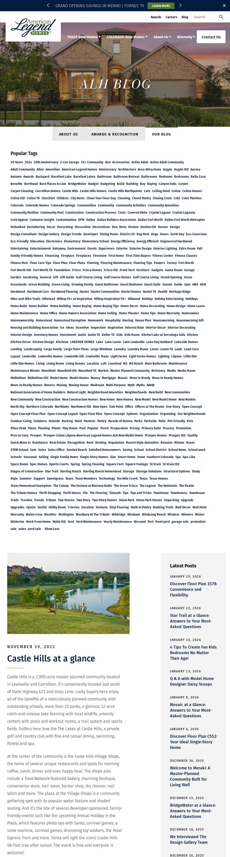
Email (120, 811)
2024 (28, 162)
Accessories (121, 162)
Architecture (127, 169)
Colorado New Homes (53, 768)
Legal (67, 774)
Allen (40, 169)
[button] (48, 5)
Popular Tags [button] (24, 153)
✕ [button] (224, 5)
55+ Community (92, 162)
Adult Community (23, 169)
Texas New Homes (20, 768)
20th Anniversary (46, 162)
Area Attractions (149, 169)
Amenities (53, 169)
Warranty (96, 768)
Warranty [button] (184, 37)
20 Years (17, 162)
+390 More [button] (172, 169)
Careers (171, 17)
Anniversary (107, 169)
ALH (108, 162)
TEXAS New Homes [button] (82, 37)
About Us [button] (161, 37)
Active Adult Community (167, 162)
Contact (29, 774)
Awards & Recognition (115, 134)
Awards (156, 17)
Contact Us (211, 37)
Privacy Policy (49, 774)
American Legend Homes (79, 169)
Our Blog (161, 134)
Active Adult (139, 162)
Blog (185, 17)
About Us (68, 134)
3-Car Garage (69, 162)
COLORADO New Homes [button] (126, 37)
